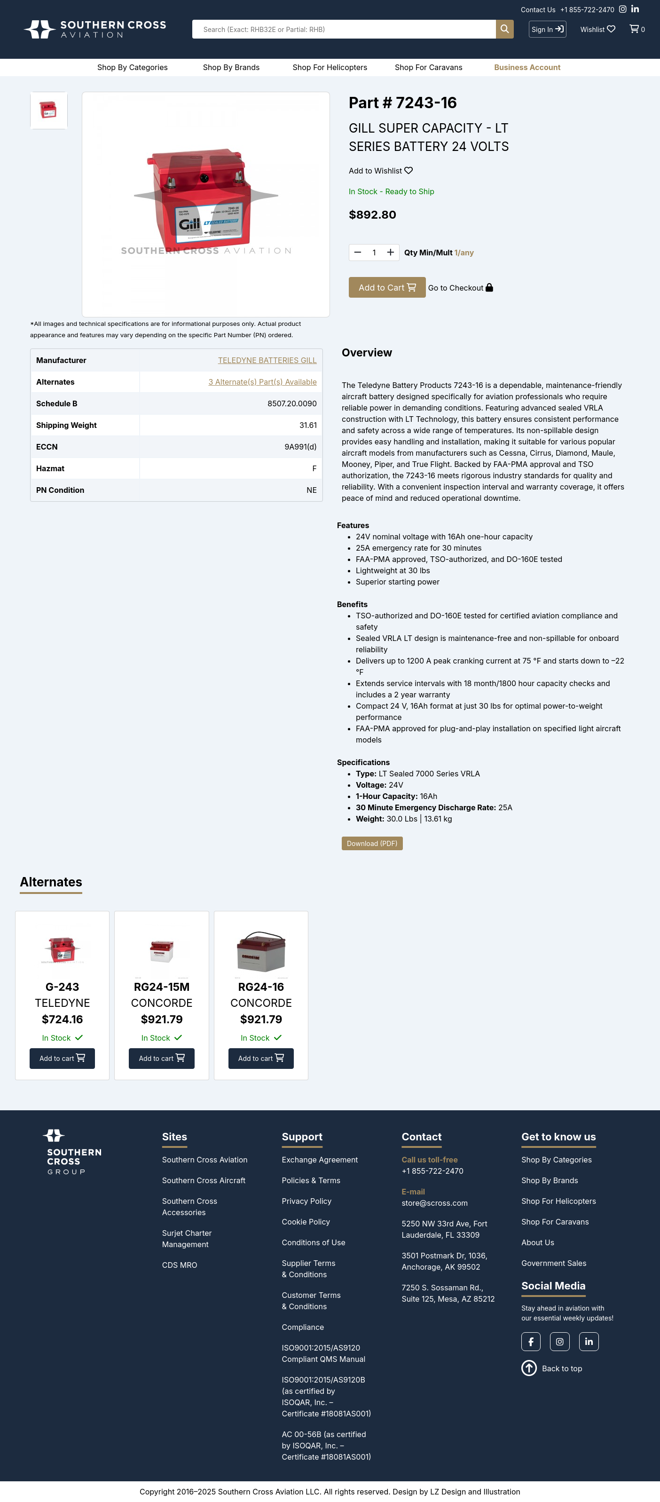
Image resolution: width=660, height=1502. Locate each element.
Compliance (303, 1327)
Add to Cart (387, 287)
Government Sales (553, 1263)
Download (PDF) (372, 843)
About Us (537, 1242)
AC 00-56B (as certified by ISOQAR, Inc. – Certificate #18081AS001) (326, 1446)
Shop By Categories (556, 1159)
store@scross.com (434, 1203)
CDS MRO (179, 1265)
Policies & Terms (311, 1180)
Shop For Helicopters (558, 1201)
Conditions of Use (314, 1242)
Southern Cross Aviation (205, 1159)
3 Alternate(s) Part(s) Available (262, 382)
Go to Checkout (460, 287)
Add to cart (63, 1058)
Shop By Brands (549, 1180)
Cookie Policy (306, 1221)
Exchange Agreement (320, 1159)
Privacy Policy (307, 1201)
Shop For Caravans (555, 1221)
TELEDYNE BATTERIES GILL (267, 360)
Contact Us (538, 10)
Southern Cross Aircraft (204, 1180)
